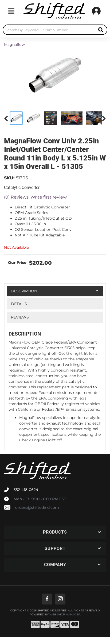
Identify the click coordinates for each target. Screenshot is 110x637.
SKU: (9, 177)
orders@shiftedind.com (37, 507)
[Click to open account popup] (96, 11)
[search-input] (49, 29)
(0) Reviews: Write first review (35, 197)
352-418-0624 (26, 489)
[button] (55, 30)
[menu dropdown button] (11, 11)
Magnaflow (14, 44)
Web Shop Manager (64, 614)
